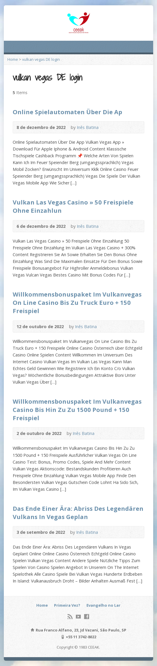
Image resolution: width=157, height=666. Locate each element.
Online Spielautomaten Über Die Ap (67, 112)
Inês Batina (88, 127)
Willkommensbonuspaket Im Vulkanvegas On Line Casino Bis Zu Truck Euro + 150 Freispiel (77, 302)
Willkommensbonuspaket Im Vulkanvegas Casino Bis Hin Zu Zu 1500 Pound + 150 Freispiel (77, 409)
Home (12, 59)
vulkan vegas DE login (41, 59)
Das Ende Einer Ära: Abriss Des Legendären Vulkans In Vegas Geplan (78, 512)
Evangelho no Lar (103, 605)
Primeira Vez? (67, 605)
